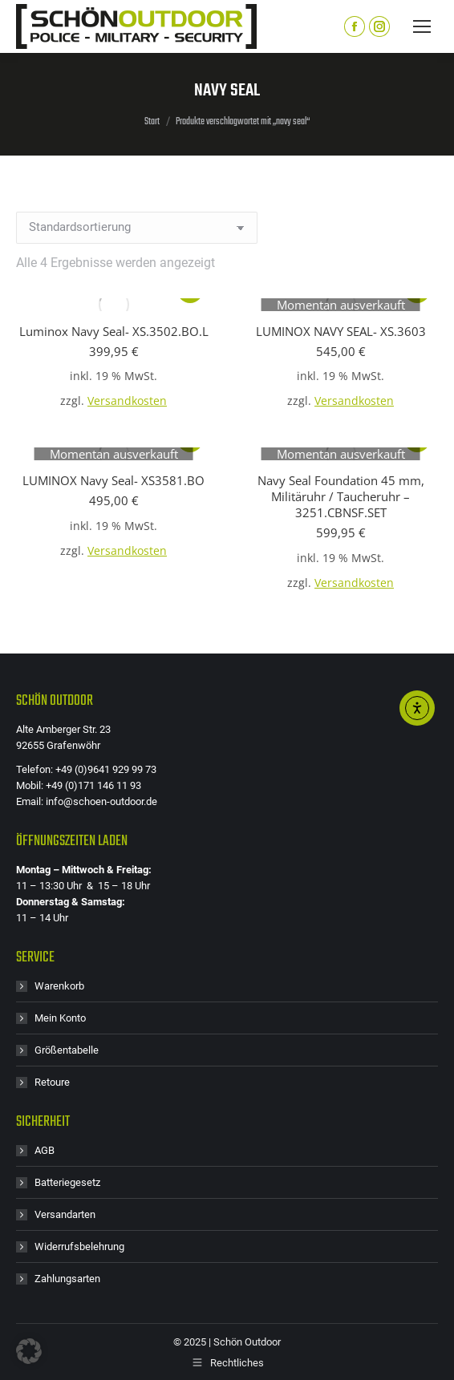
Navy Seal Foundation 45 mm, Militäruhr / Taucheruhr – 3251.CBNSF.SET (340, 496)
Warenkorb (59, 986)
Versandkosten (127, 401)
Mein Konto (60, 1018)
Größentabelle (66, 1050)
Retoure (52, 1082)
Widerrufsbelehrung (79, 1246)
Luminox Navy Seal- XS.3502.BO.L (114, 331)
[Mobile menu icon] (422, 26)
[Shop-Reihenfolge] (136, 228)
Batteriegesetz (67, 1182)
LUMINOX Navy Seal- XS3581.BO (113, 480)
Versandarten (64, 1214)
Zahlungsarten (67, 1279)
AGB (44, 1150)
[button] (29, 1351)
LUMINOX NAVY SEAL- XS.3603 (341, 331)
